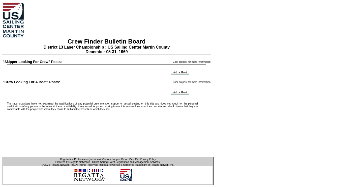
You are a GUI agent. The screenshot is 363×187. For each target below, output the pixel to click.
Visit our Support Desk (114, 159)
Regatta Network (60, 164)
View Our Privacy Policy (142, 159)
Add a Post (180, 72)
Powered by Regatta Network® (72, 162)
